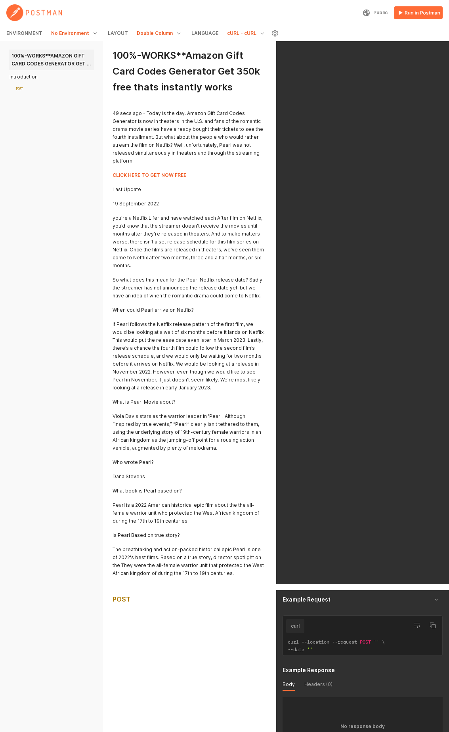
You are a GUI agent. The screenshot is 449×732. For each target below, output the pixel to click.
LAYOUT (118, 33)
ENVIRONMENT (24, 33)
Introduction (24, 77)
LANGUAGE (204, 33)
